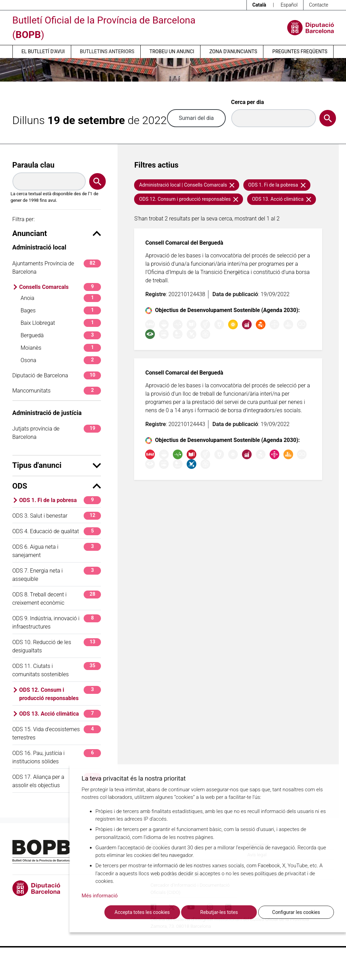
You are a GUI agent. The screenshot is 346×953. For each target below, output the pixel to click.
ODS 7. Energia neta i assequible (56, 574)
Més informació (100, 896)
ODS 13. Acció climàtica (60, 714)
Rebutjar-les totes (219, 912)
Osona (61, 360)
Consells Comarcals (60, 287)
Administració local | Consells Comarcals (186, 185)
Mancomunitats (56, 391)
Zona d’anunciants (233, 51)
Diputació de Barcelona (56, 375)
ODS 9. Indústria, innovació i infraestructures (56, 622)
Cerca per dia (247, 102)
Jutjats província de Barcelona (56, 432)
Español (289, 5)
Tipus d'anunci (56, 465)
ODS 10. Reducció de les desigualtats (56, 646)
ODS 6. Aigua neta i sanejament (56, 550)
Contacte (318, 5)
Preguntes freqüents (299, 51)
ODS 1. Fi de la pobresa (60, 500)
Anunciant (56, 233)
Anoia (61, 298)
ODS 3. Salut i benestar (56, 516)
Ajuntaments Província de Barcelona (56, 267)
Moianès (61, 348)
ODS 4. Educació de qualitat (56, 531)
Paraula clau (33, 165)
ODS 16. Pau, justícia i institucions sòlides (56, 757)
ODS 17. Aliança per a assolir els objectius (56, 781)
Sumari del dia (196, 118)
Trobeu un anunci (171, 51)
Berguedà (61, 335)
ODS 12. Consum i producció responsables (60, 693)
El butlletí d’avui (43, 51)
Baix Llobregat (61, 323)
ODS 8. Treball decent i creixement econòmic (56, 598)
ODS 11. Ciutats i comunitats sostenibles (56, 670)
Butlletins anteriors (107, 51)
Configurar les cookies (296, 912)
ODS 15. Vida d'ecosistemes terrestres (56, 733)
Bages (61, 310)
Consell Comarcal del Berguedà (184, 242)
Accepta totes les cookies (142, 912)
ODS (56, 486)
